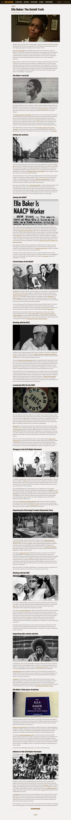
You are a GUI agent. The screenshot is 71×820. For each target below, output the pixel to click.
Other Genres (34, 2)
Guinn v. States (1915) (33, 313)
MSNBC (50, 490)
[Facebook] (56, 1)
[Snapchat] (67, 1)
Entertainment (49, 2)
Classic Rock (18, 2)
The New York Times (24, 552)
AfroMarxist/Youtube (55, 40)
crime (43, 307)
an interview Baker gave (24, 610)
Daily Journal (51, 309)
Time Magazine (16, 794)
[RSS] (69, 1)
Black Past (54, 131)
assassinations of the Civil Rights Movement (37, 318)
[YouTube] (59, 1)
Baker (14, 61)
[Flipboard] (65, 1)
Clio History (15, 679)
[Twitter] (63, 1)
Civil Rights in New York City (41, 248)
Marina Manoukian (16, 12)
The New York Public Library (49, 376)
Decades (41, 2)
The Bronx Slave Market (34, 185)
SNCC (38, 119)
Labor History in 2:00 (41, 667)
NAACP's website (17, 298)
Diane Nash (45, 785)
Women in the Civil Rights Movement (27, 501)
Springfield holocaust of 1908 (20, 294)
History (13, 6)
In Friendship (45, 256)
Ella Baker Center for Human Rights (23, 114)
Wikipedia (56, 411)
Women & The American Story (42, 179)
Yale (29, 543)
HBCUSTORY (15, 426)
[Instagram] (61, 1)
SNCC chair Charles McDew (19, 50)
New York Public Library (43, 108)
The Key (43, 790)
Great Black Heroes (17, 671)
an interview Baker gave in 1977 (26, 735)
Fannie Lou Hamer (34, 504)
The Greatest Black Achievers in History (44, 685)
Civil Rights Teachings (51, 788)
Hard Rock (26, 2)
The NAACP (15, 291)
